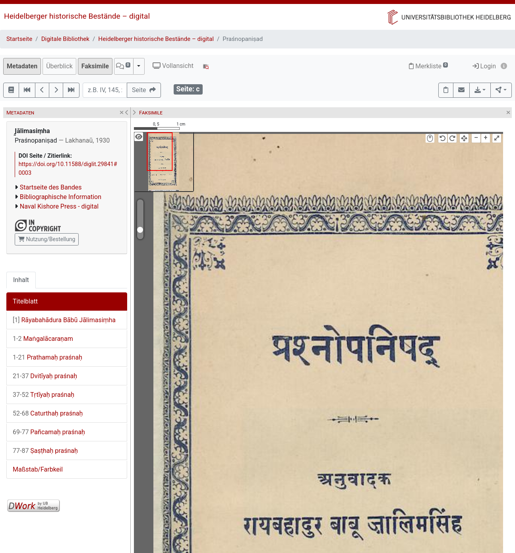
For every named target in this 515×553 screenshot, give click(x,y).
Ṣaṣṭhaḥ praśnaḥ (45, 450)
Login (484, 66)
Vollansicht (173, 66)
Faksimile (95, 66)
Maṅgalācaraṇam (43, 338)
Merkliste (428, 66)
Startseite (19, 39)
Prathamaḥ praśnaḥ (47, 357)
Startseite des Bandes (51, 187)
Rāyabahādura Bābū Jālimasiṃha (64, 320)
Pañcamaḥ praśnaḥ (49, 432)
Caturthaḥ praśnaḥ (48, 413)
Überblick (59, 66)
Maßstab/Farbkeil (38, 469)
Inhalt (21, 280)
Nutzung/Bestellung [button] (46, 239)
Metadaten (22, 66)
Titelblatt (25, 301)
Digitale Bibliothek (65, 39)
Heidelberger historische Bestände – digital (77, 16)
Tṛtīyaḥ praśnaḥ (43, 394)
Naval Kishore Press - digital (59, 206)
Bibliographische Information (60, 197)
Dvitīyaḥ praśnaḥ (45, 376)
